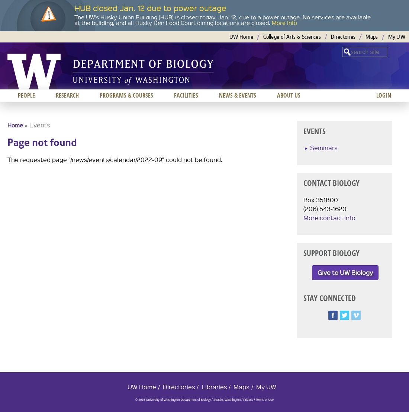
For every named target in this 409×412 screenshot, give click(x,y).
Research (67, 95)
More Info (284, 22)
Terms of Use (265, 400)
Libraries (214, 387)
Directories (343, 36)
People (26, 95)
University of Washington (34, 71)
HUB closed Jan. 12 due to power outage (150, 8)
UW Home (241, 36)
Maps (371, 36)
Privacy (248, 400)
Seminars (324, 148)
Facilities (186, 95)
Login (383, 95)
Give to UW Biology (345, 272)
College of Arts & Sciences (292, 36)
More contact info (329, 218)
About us (288, 95)
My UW (397, 36)
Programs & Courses (126, 95)
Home (15, 125)
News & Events (237, 95)
